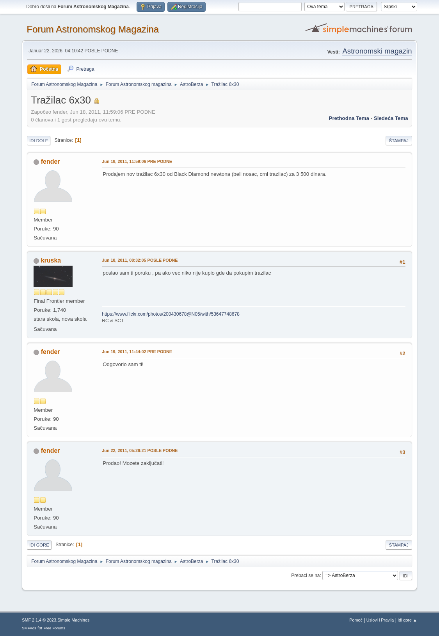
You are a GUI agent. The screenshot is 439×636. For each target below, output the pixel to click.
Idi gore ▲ (407, 620)
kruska (51, 260)
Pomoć (356, 620)
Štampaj (399, 140)
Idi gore (39, 545)
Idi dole (38, 140)
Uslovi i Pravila (380, 620)
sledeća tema (391, 118)
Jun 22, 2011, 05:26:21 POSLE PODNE (140, 450)
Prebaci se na (305, 575)
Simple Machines (73, 620)
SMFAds (29, 628)
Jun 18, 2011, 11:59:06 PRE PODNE (137, 161)
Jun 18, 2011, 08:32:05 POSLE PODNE (140, 260)
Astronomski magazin (377, 51)
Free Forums (55, 628)
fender (50, 161)
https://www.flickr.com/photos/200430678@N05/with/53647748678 (171, 314)
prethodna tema (349, 118)
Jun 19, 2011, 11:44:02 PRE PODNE (137, 351)
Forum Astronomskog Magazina (93, 29)
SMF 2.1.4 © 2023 (39, 620)
